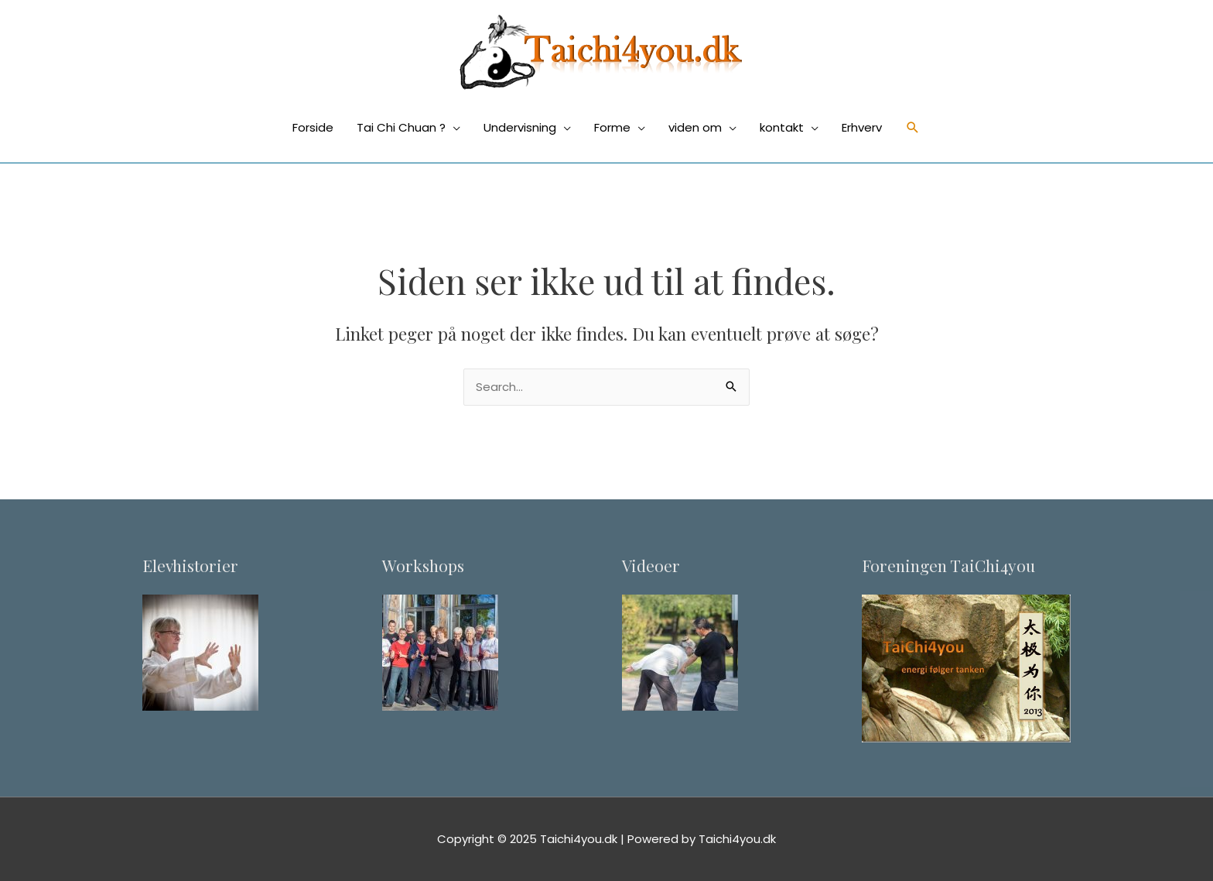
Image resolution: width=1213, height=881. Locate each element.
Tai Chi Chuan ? (401, 127)
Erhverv (862, 127)
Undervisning (519, 127)
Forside (312, 127)
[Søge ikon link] (913, 127)
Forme (612, 127)
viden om (695, 127)
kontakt (782, 127)
